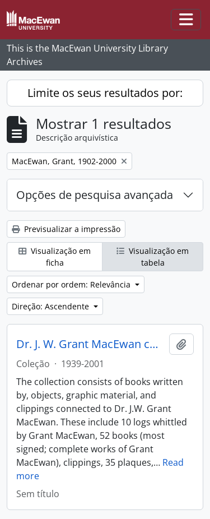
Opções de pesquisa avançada (94, 194)
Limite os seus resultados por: (105, 92)
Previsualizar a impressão (66, 229)
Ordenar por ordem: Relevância (72, 284)
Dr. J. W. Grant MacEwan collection (90, 344)
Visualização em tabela (152, 256)
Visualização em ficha (54, 256)
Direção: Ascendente (51, 306)
